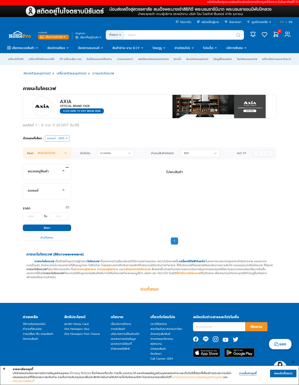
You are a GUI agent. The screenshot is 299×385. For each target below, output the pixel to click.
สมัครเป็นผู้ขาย (208, 22)
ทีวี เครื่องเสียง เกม (71, 59)
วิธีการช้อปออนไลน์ (34, 324)
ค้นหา (47, 228)
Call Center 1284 (161, 359)
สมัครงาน (156, 344)
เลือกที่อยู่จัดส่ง (88, 37)
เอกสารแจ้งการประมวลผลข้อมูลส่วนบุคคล (197, 377)
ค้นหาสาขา (233, 22)
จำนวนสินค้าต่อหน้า (162, 153)
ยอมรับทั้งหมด (283, 373)
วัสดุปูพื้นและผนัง (222, 59)
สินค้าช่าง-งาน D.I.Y (126, 48)
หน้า (241, 153)
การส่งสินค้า (118, 329)
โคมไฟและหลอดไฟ (247, 59)
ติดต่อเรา (155, 354)
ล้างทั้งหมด (46, 237)
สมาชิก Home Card (76, 324)
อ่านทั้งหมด (149, 289)
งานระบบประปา (125, 59)
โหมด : (31, 153)
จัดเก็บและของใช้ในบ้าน (99, 59)
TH (282, 22)
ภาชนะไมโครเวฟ (103, 73)
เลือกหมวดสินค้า (23, 48)
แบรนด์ (33, 190)
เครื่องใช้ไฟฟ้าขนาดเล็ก (42, 59)
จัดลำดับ (85, 153)
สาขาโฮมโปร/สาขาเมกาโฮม (166, 329)
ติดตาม (256, 326)
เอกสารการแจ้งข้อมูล (123, 339)
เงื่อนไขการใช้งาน (121, 324)
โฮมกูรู (157, 48)
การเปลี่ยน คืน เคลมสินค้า (38, 334)
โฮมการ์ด (183, 22)
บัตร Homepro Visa (76, 329)
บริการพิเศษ (234, 48)
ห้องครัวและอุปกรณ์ (197, 59)
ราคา (26, 208)
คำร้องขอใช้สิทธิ (120, 349)
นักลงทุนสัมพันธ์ (160, 334)
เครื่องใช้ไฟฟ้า (16, 59)
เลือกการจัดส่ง (53, 37)
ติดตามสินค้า (30, 339)
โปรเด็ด (208, 48)
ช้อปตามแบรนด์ (88, 48)
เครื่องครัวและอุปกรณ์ (71, 73)
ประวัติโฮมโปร (158, 324)
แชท (282, 344)
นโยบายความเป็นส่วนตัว (125, 334)
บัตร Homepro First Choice (82, 334)
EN (290, 22)
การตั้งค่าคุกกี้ (248, 373)
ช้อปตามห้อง (56, 48)
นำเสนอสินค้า (158, 349)
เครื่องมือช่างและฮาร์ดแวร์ (276, 59)
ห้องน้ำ (177, 59)
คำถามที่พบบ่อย (32, 329)
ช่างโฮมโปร (182, 48)
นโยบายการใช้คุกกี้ (23, 381)
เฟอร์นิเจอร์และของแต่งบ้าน (153, 59)
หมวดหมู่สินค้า (38, 171)
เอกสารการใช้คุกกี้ (121, 344)
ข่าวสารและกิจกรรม (161, 339)
